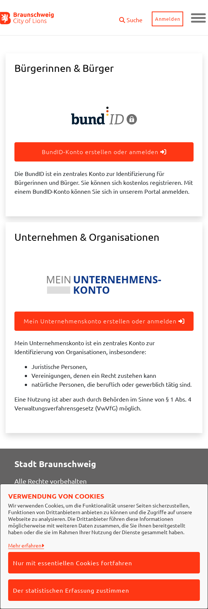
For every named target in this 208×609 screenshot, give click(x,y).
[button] (130, 17)
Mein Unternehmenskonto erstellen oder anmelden (104, 321)
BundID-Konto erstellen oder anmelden (104, 151)
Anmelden (167, 19)
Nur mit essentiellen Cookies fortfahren (72, 562)
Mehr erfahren (24, 545)
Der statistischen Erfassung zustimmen (71, 590)
